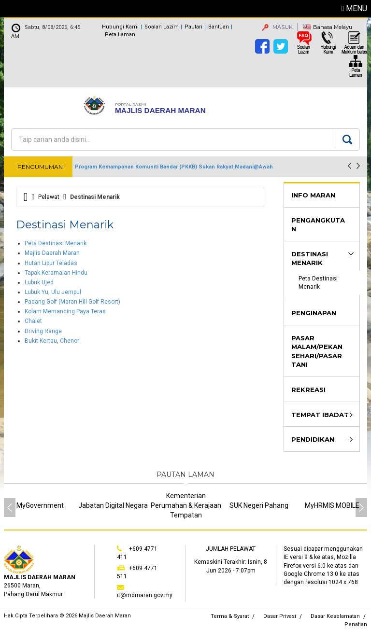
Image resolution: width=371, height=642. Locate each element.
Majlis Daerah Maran (52, 253)
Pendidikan (312, 439)
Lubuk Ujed (39, 282)
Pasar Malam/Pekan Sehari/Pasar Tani (316, 351)
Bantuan (218, 27)
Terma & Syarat (230, 616)
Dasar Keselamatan (335, 616)
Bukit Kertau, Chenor (52, 340)
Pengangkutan (318, 224)
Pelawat (48, 197)
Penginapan (313, 313)
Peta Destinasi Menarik (55, 243)
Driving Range (43, 331)
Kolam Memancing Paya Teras (65, 311)
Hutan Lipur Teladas (51, 263)
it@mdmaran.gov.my (144, 595)
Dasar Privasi (279, 616)
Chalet (33, 321)
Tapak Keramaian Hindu (56, 272)
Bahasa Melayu (332, 27)
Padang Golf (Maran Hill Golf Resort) (72, 301)
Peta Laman (120, 34)
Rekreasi (308, 389)
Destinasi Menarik (309, 258)
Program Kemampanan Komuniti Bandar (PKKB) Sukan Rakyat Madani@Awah (174, 167)
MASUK (277, 27)
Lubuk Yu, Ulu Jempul (53, 292)
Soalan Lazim (161, 27)
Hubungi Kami (120, 27)
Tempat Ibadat (320, 415)
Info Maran (313, 195)
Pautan (193, 27)
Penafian (355, 624)
